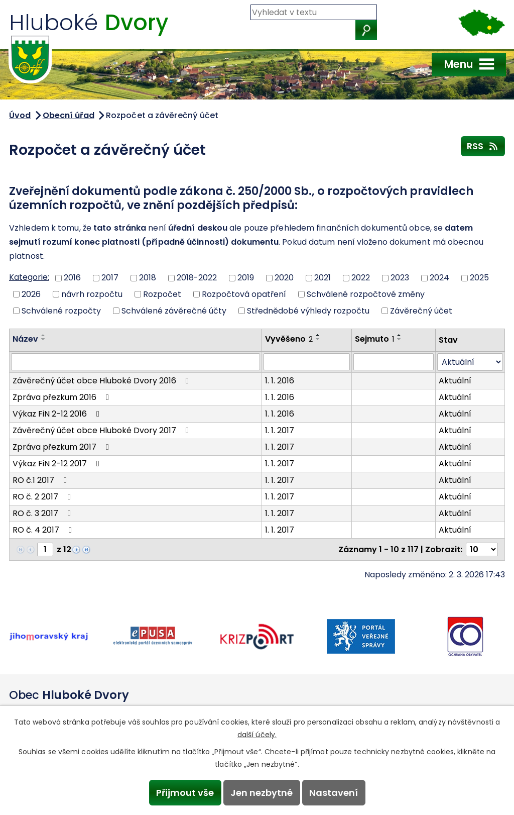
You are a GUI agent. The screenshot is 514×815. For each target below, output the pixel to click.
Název (25, 339)
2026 (31, 294)
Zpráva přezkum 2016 (62, 397)
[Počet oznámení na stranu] (482, 549)
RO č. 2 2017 (43, 496)
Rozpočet (162, 294)
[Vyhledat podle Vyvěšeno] (307, 361)
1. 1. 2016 (279, 380)
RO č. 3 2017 (43, 513)
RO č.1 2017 (41, 480)
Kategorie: (29, 277)
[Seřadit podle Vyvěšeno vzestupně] (318, 335)
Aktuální (455, 380)
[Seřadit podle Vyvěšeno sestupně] (318, 339)
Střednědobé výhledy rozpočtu (308, 310)
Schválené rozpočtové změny (366, 294)
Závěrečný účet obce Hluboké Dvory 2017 (102, 430)
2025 (479, 277)
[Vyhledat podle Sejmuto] (393, 361)
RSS (483, 145)
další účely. (257, 735)
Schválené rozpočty (61, 310)
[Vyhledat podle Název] (135, 361)
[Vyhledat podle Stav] (470, 362)
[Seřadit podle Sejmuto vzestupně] (399, 335)
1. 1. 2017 (279, 430)
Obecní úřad (68, 115)
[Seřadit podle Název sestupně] (43, 339)
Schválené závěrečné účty (173, 310)
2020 (284, 277)
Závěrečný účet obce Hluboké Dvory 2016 (102, 380)
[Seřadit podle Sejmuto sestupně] (399, 339)
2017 (109, 277)
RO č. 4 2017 (44, 530)
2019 (245, 277)
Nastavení (333, 792)
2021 (322, 277)
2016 (72, 277)
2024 (439, 277)
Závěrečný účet (421, 310)
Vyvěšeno (289, 339)
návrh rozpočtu (91, 294)
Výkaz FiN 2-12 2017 (58, 463)
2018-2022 (197, 277)
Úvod (20, 115)
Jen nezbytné (261, 792)
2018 (147, 277)
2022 (360, 277)
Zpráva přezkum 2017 (62, 447)
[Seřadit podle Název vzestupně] (43, 335)
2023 (400, 277)
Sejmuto (374, 339)
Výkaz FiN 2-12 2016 (58, 414)
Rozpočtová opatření (244, 294)
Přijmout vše (185, 792)
